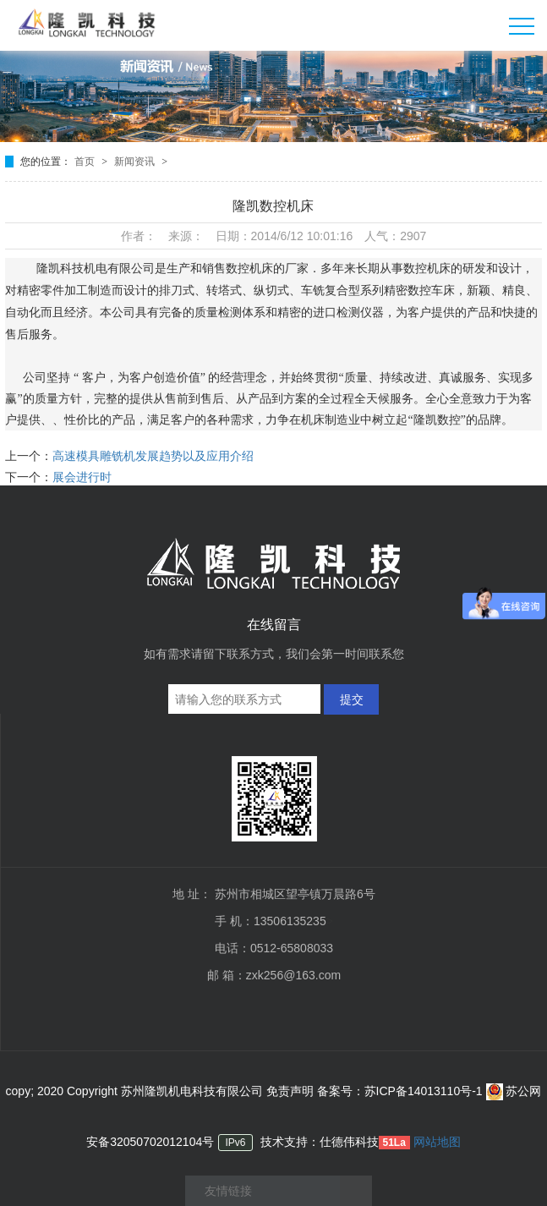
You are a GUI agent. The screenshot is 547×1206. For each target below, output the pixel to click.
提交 (352, 699)
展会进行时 (82, 477)
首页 (85, 161)
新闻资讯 (135, 161)
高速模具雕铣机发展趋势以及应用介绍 (153, 456)
